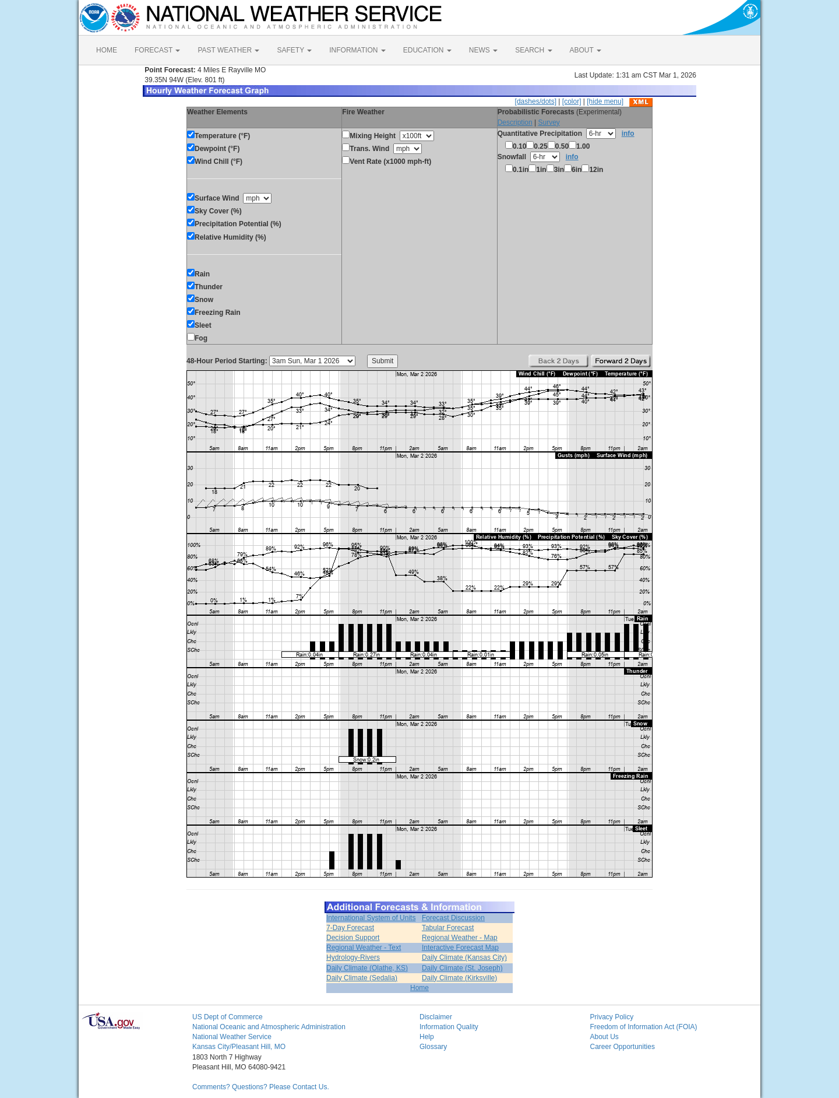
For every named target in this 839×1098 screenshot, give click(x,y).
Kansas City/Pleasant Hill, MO (238, 1047)
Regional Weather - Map (460, 938)
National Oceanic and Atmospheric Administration (269, 1027)
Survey (548, 122)
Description (515, 122)
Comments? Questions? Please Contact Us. (260, 1087)
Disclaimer (436, 1017)
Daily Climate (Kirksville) (459, 978)
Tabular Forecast (448, 928)
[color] (571, 101)
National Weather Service (232, 1037)
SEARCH (533, 50)
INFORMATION (357, 50)
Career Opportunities (622, 1047)
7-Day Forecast (350, 928)
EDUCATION (427, 50)
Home (419, 988)
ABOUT (585, 50)
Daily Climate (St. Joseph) (462, 968)
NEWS (483, 50)
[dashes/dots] (535, 101)
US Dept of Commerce (227, 1017)
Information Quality (449, 1027)
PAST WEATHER (228, 50)
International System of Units (370, 918)
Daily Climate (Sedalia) (361, 978)
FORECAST (157, 50)
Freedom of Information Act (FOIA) (643, 1027)
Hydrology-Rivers (353, 957)
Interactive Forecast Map (460, 947)
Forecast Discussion (453, 918)
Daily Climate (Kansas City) (464, 957)
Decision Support (352, 938)
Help (427, 1037)
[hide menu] (605, 101)
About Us (604, 1037)
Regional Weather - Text (363, 947)
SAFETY (294, 50)
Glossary (433, 1047)
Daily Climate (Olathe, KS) (367, 968)
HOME (106, 50)
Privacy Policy (612, 1017)
